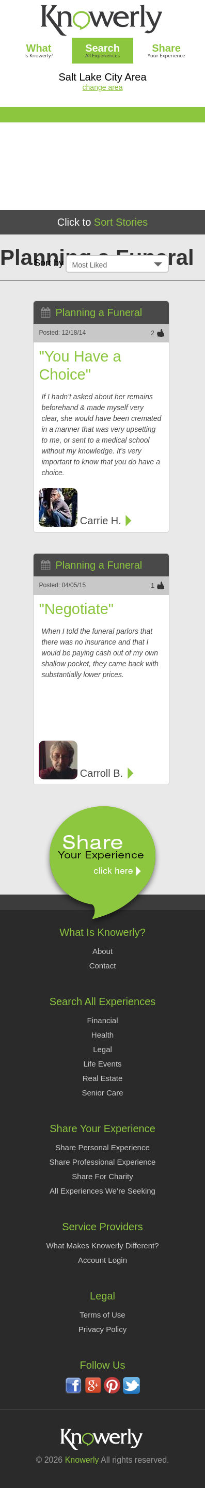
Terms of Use (102, 1314)
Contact (102, 965)
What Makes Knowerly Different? (102, 1245)
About (102, 951)
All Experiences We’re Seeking (102, 1190)
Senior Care (102, 1092)
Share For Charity (102, 1176)
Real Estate (103, 1078)
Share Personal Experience (102, 1147)
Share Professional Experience (103, 1161)
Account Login (102, 1260)
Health (102, 1034)
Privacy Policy (102, 1329)
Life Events (102, 1063)
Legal (102, 1049)
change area (103, 87)
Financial (102, 1020)
